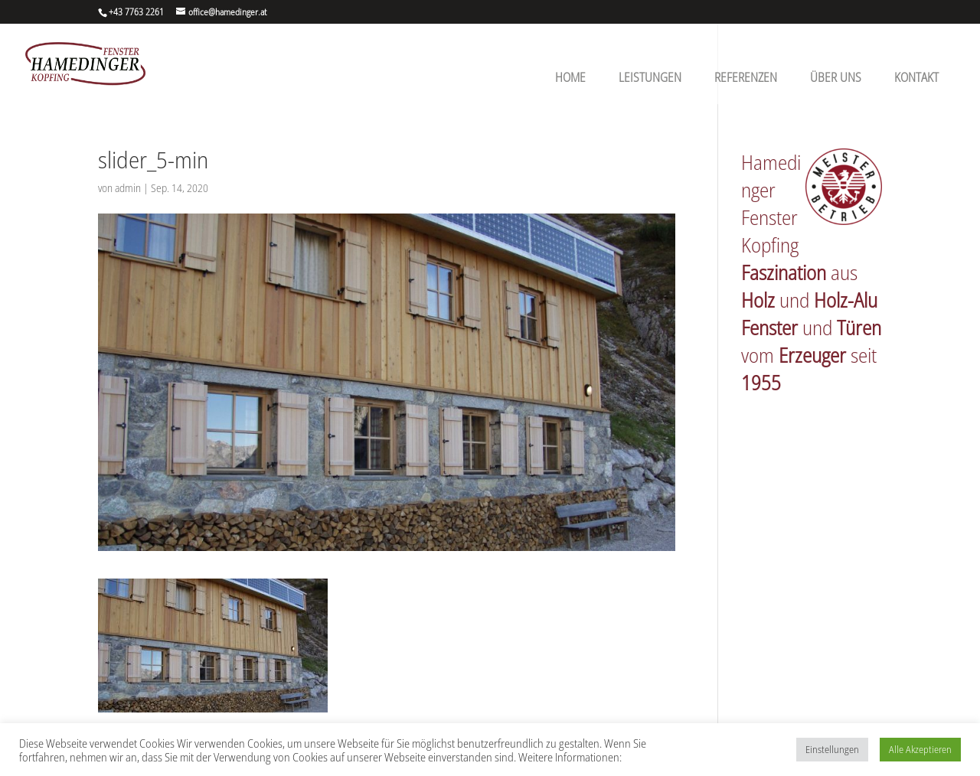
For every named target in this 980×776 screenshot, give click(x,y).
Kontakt (916, 77)
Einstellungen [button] (832, 749)
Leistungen (650, 77)
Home (570, 77)
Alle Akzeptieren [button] (920, 749)
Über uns (835, 77)
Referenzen (745, 77)
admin (128, 188)
